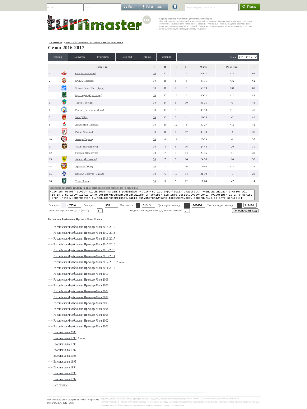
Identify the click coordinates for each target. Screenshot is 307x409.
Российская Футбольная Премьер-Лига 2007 (69, 293)
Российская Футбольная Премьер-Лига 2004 (69, 310)
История (175, 56)
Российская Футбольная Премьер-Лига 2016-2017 (73, 240)
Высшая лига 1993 (53, 375)
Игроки (153, 56)
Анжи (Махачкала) (77, 159)
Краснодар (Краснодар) (79, 95)
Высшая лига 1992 (53, 381)
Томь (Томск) (74, 181)
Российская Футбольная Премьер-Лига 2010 (69, 275)
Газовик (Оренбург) (77, 152)
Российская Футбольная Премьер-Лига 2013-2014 (73, 258)
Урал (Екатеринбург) (78, 146)
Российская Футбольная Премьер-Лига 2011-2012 (73, 269)
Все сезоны (49, 386)
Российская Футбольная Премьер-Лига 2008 (69, 287)
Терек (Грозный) (75, 102)
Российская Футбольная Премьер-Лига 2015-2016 (73, 246)
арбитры (145, 400)
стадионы (155, 400)
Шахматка (73, 56)
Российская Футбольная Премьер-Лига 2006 (69, 299)
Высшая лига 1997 (53, 351)
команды (121, 400)
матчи (113, 400)
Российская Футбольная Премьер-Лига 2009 (69, 281)
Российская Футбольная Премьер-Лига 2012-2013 (73, 263)
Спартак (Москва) (76, 73)
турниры (105, 400)
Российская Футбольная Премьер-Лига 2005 (69, 304)
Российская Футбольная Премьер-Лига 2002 (69, 322)
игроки (129, 400)
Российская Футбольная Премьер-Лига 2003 (69, 316)
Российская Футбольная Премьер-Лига (83, 42)
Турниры (44, 42)
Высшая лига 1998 (53, 345)
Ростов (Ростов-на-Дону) (80, 110)
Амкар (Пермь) (75, 139)
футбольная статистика (171, 400)
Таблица (48, 56)
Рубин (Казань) (75, 131)
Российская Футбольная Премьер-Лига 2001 (69, 328)
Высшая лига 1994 (53, 369)
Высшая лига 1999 (53, 340)
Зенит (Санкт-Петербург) (81, 88)
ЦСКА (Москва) (75, 80)
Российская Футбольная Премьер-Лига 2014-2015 (73, 252)
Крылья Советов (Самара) (81, 173)
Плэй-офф (129, 56)
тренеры (137, 400)
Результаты (102, 56)
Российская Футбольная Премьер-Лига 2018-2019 (73, 228)
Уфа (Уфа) (72, 117)
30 (154, 73)
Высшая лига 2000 (53, 334)
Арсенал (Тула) (75, 166)
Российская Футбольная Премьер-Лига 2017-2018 (73, 234)
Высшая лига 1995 (53, 363)
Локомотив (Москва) (78, 124)
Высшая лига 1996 (53, 357)
